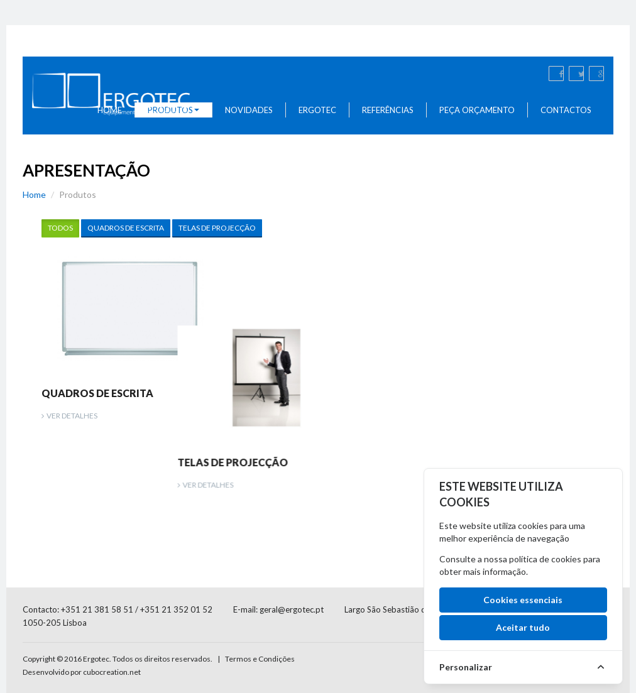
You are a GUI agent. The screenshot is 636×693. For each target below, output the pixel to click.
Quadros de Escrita (125, 227)
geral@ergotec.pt (292, 577)
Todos (60, 227)
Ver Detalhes (72, 415)
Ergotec (317, 110)
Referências (388, 110)
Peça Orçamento (477, 110)
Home (34, 194)
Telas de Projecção (217, 227)
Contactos (565, 110)
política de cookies (545, 559)
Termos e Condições (260, 626)
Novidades (249, 110)
